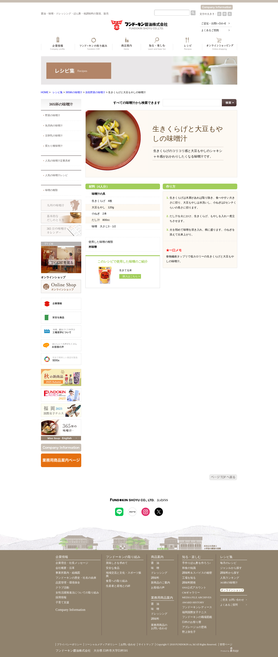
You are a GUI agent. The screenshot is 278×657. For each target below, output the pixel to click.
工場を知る (189, 577)
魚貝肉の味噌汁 (54, 125)
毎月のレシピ (228, 562)
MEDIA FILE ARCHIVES (196, 597)
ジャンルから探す (231, 567)
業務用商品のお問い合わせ (159, 626)
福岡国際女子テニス (194, 612)
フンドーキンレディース (197, 607)
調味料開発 (189, 582)
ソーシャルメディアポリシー (101, 644)
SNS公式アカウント (194, 587)
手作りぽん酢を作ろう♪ (196, 562)
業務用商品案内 (162, 597)
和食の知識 (189, 567)
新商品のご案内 (160, 582)
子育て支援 (62, 602)
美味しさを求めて (117, 562)
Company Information (70, 609)
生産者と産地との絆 (118, 585)
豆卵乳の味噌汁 (54, 135)
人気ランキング (229, 577)
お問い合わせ (128, 644)
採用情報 (61, 597)
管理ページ (226, 644)
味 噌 (155, 567)
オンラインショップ (232, 590)
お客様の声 (158, 587)
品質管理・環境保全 (68, 582)
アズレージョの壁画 (194, 627)
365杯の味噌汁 (74, 92)
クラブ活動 (62, 587)
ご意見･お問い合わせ (232, 599)
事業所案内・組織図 (68, 572)
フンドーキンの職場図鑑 (197, 617)
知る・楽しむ (191, 557)
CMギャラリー (191, 592)
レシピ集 (58, 92)
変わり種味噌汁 (54, 145)
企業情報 (62, 557)
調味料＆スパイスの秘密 (197, 572)
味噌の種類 (51, 190)
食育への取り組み (117, 580)
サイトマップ (146, 644)
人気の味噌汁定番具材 (57, 160)
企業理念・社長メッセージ (72, 562)
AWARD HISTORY (193, 602)
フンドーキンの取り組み (123, 557)
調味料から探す (229, 572)
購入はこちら (130, 276)
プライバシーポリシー (69, 644)
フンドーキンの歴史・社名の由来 (76, 577)
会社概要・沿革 (65, 567)
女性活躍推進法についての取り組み (77, 592)
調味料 (155, 577)
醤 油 (155, 562)
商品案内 (157, 557)
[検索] (171, 12)
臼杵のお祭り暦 (191, 622)
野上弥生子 (189, 631)
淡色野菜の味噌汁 (95, 92)
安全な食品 (112, 567)
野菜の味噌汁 (52, 115)
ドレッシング (159, 572)
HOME (44, 92)
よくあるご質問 (229, 604)
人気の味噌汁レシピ (56, 175)
